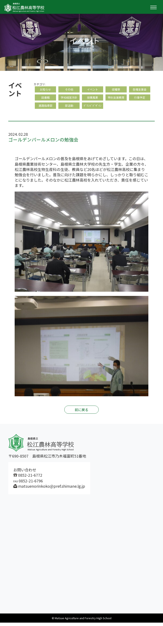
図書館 (45, 99)
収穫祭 (116, 90)
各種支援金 (139, 90)
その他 (69, 90)
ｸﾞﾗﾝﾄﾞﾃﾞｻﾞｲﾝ (92, 108)
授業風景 (92, 99)
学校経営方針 (69, 99)
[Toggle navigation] (153, 7)
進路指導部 (45, 108)
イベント (92, 90)
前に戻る (81, 413)
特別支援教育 (116, 99)
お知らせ (45, 90)
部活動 (69, 108)
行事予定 (140, 99)
